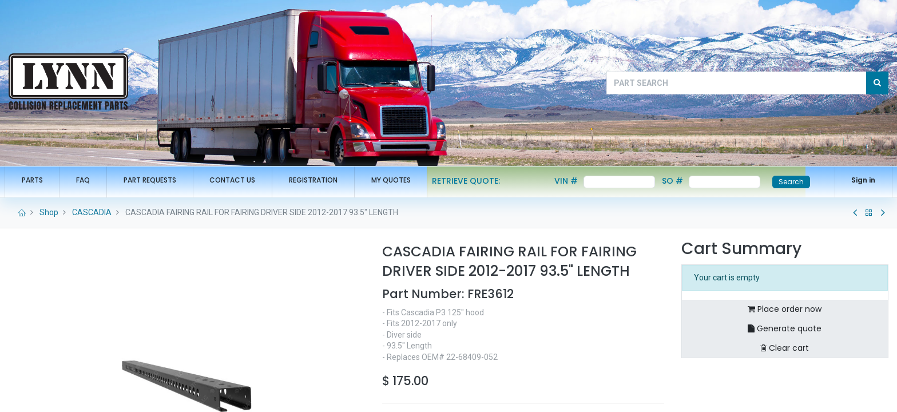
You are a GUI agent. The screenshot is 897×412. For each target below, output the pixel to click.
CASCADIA (92, 212)
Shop (48, 212)
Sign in (859, 180)
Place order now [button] (784, 309)
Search (795, 182)
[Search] (877, 83)
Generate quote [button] (784, 328)
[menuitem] (36, 181)
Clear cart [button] (784, 348)
